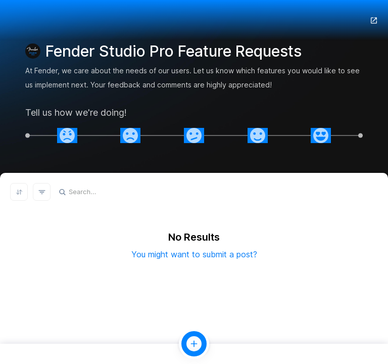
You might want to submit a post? (194, 254)
